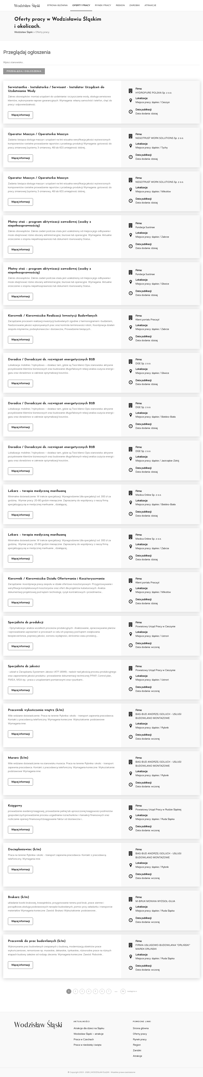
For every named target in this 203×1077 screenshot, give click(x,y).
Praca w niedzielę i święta (87, 1044)
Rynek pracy (103, 5)
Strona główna (57, 5)
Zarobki (134, 5)
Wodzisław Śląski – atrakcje (89, 1033)
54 (123, 991)
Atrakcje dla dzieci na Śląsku (89, 1028)
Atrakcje (150, 5)
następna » (132, 991)
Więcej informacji (20, 115)
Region (120, 5)
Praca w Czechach (84, 1039)
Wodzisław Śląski (23, 32)
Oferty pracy (81, 5)
